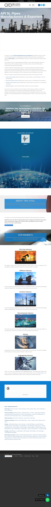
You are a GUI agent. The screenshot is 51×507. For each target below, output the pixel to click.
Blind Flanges (16, 426)
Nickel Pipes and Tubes (10, 435)
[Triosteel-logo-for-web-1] (21, 5)
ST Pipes (32, 413)
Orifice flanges (23, 427)
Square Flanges (16, 427)
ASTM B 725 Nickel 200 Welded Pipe (14, 436)
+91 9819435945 (21, 1)
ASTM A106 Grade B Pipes (27, 416)
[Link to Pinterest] (45, 5)
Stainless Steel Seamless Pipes (12, 82)
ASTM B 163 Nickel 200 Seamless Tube (37, 438)
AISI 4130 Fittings (39, 431)
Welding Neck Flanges (13, 424)
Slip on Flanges (22, 424)
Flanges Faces (38, 426)
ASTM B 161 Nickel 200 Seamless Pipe (24, 435)
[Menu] (32, 5)
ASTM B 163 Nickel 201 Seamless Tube (13, 439)
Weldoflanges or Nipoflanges (20, 428)
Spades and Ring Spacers (33, 428)
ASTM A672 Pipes (25, 413)
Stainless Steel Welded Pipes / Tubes (23, 420)
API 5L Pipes (38, 77)
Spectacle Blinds (23, 426)
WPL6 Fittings (26, 431)
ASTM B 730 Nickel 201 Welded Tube (20, 438)
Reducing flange (42, 428)
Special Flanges (31, 426)
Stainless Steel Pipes (9, 420)
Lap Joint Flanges (39, 424)
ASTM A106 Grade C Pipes (15, 416)
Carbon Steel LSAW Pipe (40, 413)
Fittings (7, 86)
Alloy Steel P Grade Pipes (18, 418)
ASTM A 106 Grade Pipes (26, 414)
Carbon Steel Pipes (9, 413)
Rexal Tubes (41, 373)
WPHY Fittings (33, 431)
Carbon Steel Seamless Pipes (12, 77)
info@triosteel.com (31, 1)
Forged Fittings (20, 431)
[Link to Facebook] (39, 5)
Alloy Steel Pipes (8, 418)
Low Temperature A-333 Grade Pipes (12, 414)
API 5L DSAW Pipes (8, 410)
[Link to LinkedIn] (44, 5)
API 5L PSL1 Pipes (14, 409)
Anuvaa (19, 454)
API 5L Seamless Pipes (31, 409)
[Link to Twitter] (41, 5)
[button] (47, 500)
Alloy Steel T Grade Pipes (29, 418)
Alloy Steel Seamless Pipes (11, 80)
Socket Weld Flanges (30, 424)
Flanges (11, 86)
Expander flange (39, 427)
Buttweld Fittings (12, 431)
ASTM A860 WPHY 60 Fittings (10, 432)
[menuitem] (29, 5)
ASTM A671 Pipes (17, 413)
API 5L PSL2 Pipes (22, 409)
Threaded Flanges (8, 426)
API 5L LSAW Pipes (41, 409)
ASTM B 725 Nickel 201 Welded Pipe (30, 436)
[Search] (29, 5)
